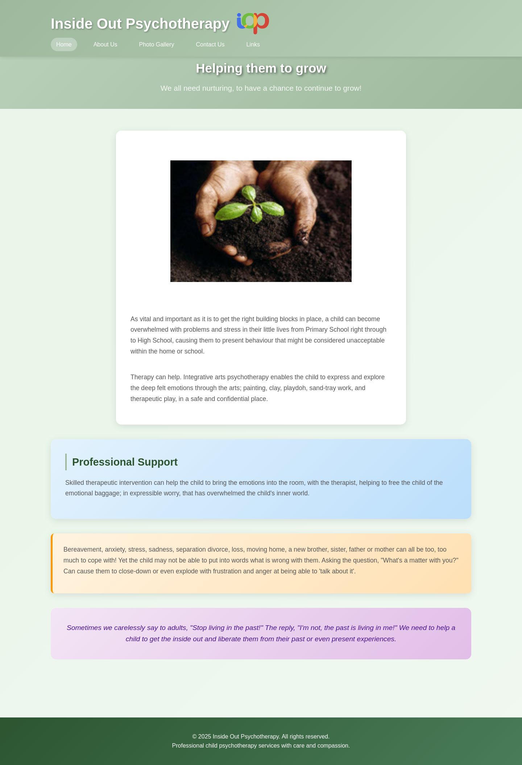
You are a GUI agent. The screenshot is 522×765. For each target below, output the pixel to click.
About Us (105, 44)
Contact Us (210, 44)
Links (253, 44)
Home (64, 44)
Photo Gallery (156, 44)
